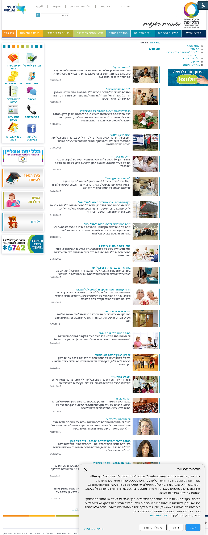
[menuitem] (125, 6)
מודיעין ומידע (193, 32)
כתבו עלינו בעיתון (13, 118)
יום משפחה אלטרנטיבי (118, 419)
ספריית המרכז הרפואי (13, 138)
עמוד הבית (193, 45)
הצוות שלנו (32, 83)
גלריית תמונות (191, 64)
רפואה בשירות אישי (58, 32)
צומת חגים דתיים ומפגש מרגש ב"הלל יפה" (107, 224)
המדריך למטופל (118, 32)
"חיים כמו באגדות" (120, 156)
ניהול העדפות (153, 527)
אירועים (195, 61)
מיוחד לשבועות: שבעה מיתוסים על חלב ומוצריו (105, 111)
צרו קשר (9, 32)
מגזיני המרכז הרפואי (13, 101)
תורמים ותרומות (29, 32)
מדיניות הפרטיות (160, 515)
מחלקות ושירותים (168, 32)
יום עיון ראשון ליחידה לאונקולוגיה (112, 355)
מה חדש (195, 49)
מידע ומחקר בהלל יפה (89, 32)
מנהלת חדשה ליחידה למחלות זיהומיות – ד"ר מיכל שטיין (100, 441)
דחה (176, 527)
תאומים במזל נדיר (120, 376)
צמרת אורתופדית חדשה (117, 311)
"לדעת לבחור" (122, 398)
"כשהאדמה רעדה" (120, 134)
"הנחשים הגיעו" (121, 67)
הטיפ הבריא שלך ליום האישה (114, 333)
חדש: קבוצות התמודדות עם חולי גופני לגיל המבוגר (103, 289)
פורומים (32, 99)
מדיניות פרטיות (94, 528)
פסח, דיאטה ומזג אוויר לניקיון (114, 246)
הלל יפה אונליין (191, 58)
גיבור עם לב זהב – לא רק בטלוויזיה (111, 462)
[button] (38, 15)
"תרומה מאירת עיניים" (118, 89)
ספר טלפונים (32, 117)
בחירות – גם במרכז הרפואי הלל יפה (110, 267)
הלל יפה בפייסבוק (32, 138)
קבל (193, 527)
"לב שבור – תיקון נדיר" (117, 178)
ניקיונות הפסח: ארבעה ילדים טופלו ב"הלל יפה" (104, 202)
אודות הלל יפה (142, 32)
